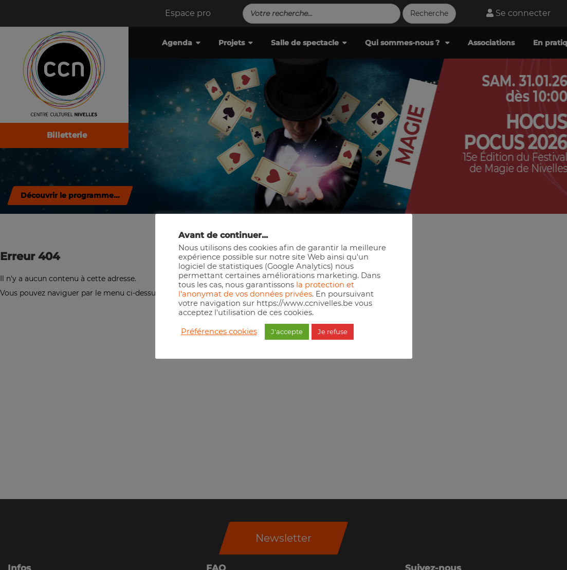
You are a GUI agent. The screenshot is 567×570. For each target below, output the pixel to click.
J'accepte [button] (287, 331)
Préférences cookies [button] (219, 331)
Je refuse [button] (332, 331)
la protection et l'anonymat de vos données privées (266, 289)
